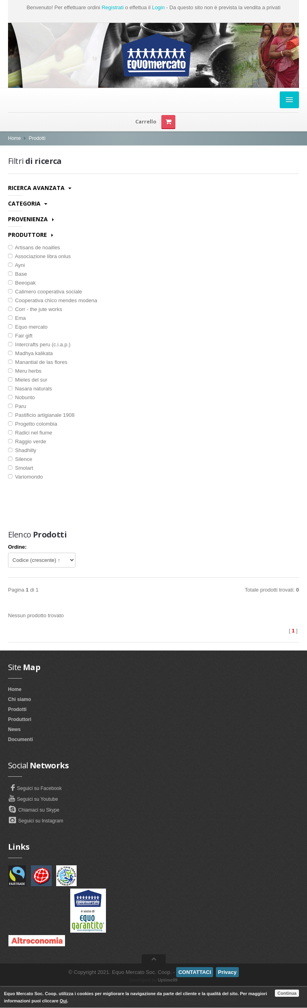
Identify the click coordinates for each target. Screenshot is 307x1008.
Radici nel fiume (30, 433)
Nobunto (21, 397)
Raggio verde (27, 441)
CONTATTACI (194, 972)
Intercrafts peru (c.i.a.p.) (39, 344)
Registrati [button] (113, 7)
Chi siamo (19, 699)
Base (17, 274)
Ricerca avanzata (39, 188)
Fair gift (20, 336)
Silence (20, 459)
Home (14, 138)
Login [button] (158, 7)
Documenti (20, 739)
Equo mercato (28, 327)
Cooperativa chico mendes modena (52, 300)
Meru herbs (24, 371)
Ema (17, 318)
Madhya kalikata (30, 353)
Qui (63, 1000)
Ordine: (17, 547)
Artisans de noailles (34, 247)
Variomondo (25, 477)
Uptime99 (168, 980)
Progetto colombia (32, 424)
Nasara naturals (30, 389)
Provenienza (31, 219)
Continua (287, 993)
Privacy (227, 972)
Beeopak (22, 283)
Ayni (16, 265)
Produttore (30, 234)
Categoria (27, 203)
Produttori (19, 719)
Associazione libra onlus (39, 256)
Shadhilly (22, 450)
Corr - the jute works (35, 309)
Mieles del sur (27, 380)
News (14, 729)
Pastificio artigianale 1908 (41, 415)
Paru (17, 406)
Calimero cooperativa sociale (45, 292)
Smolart (20, 468)
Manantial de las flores (37, 362)
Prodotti (37, 138)
